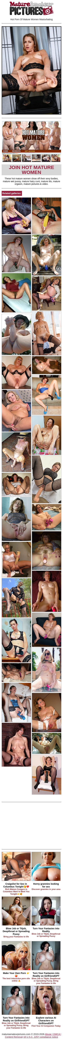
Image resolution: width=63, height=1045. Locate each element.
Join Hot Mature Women (31, 170)
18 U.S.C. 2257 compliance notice (40, 1037)
